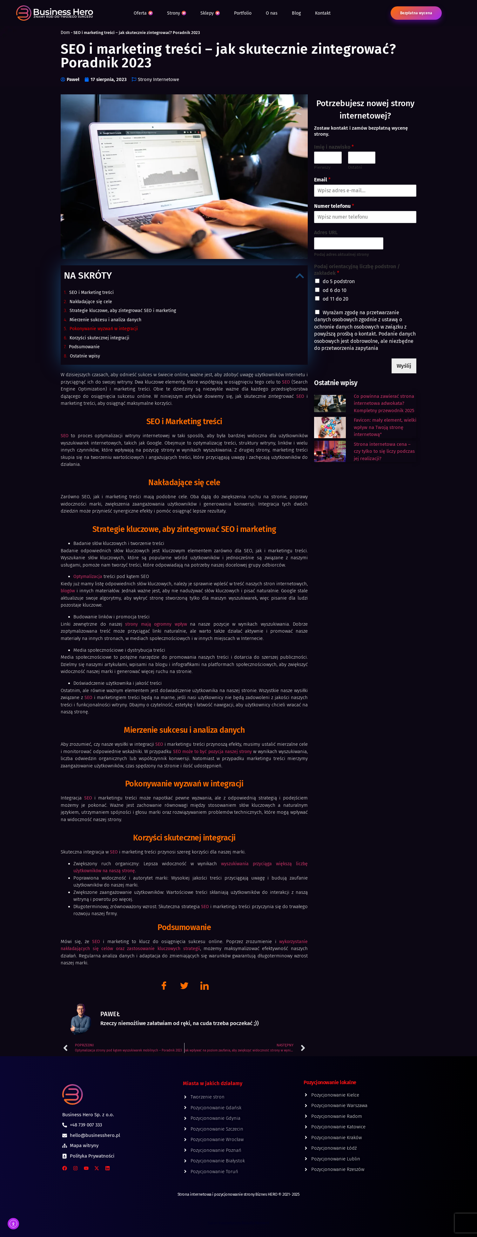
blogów (68, 591)
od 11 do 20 (335, 299)
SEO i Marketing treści (91, 292)
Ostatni (355, 167)
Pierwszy (322, 167)
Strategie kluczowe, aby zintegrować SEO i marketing (123, 310)
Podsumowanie (84, 347)
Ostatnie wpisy (85, 356)
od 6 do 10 (334, 290)
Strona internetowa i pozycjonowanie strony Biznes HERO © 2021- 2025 (239, 1194)
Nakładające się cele (91, 301)
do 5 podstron (339, 281)
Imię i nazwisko (334, 147)
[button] (300, 276)
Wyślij (405, 365)
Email (322, 180)
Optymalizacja (87, 576)
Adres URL (326, 232)
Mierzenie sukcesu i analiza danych (105, 320)
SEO (286, 382)
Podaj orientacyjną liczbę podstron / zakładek (357, 269)
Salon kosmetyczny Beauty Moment (238, 1222)
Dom (65, 32)
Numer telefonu (334, 206)
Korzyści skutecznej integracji (99, 338)
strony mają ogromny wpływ (156, 624)
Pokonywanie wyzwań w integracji (104, 328)
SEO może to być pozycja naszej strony (212, 751)
